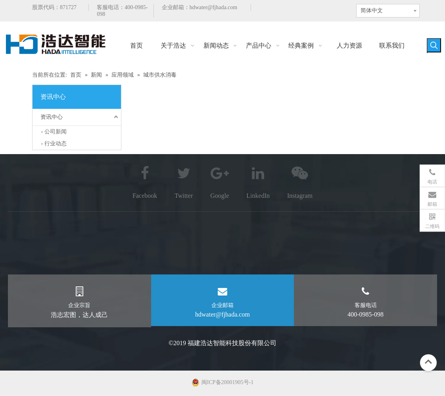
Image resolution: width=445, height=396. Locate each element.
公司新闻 (55, 132)
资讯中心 (51, 117)
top (428, 362)
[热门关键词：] (434, 45)
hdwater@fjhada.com (214, 7)
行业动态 (55, 144)
